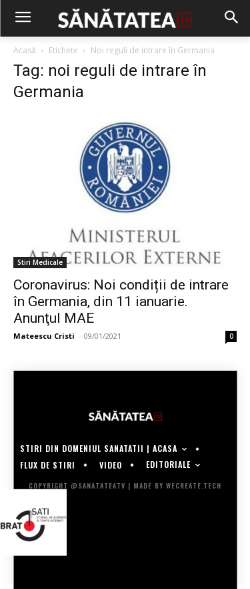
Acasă (24, 50)
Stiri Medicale (40, 262)
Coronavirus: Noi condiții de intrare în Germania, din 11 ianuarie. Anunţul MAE (121, 301)
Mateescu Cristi (44, 336)
